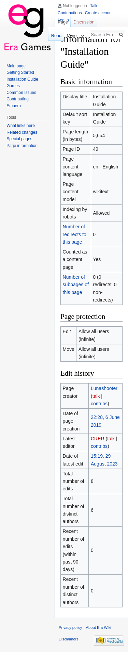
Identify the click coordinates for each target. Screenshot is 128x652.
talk (96, 396)
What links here (20, 125)
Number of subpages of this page (76, 284)
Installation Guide (22, 79)
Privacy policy (70, 627)
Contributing (17, 99)
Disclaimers (69, 639)
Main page (16, 66)
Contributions (70, 13)
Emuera (13, 105)
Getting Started (20, 72)
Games (13, 85)
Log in (63, 20)
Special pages (19, 138)
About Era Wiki (98, 627)
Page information (22, 145)
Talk (93, 5)
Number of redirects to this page (74, 234)
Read (55, 35)
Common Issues (21, 92)
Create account (99, 13)
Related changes (21, 132)
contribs (99, 403)
